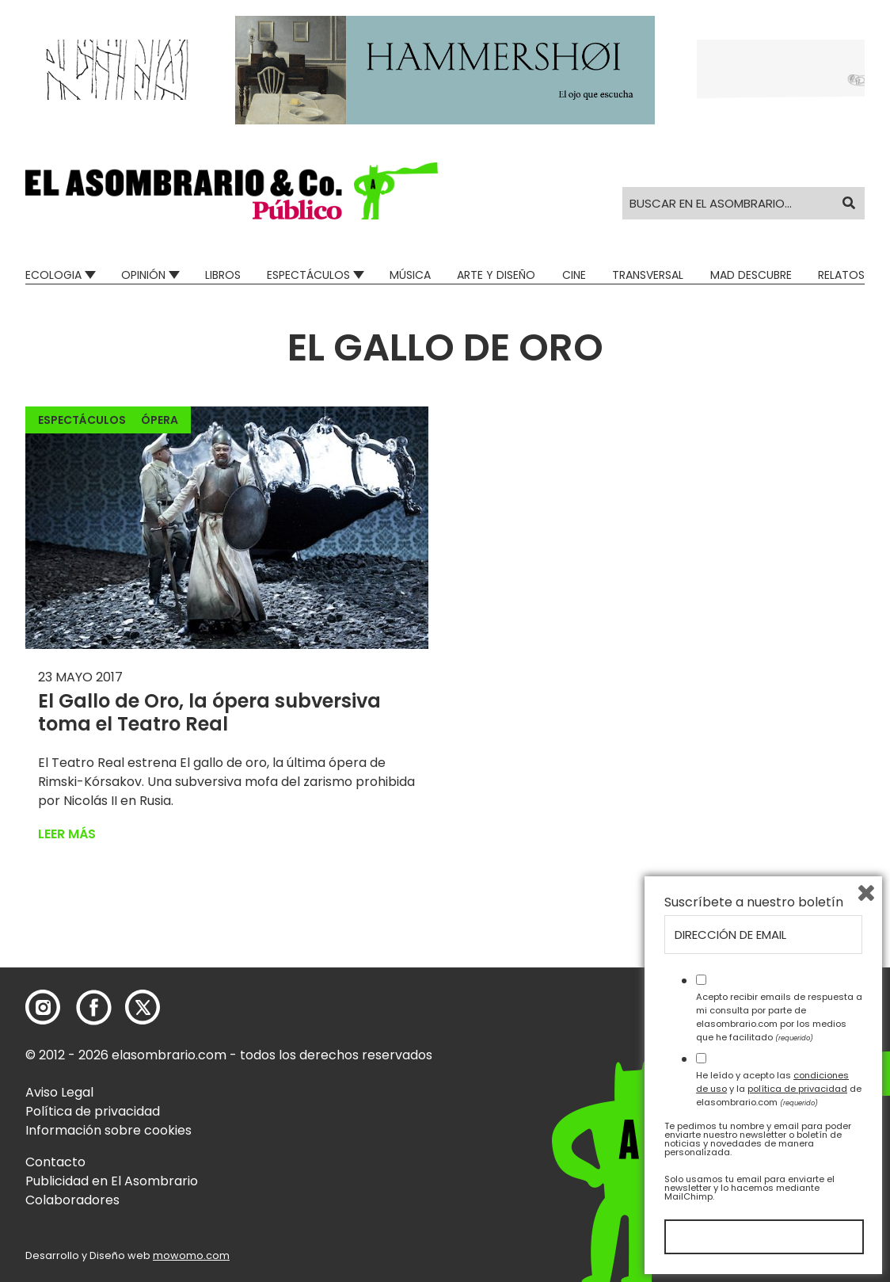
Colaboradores (72, 1200)
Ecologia (53, 275)
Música (410, 275)
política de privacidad (797, 1088)
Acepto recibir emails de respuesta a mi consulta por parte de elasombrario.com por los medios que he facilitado (779, 1016)
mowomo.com (191, 1255)
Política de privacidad (92, 1111)
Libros (223, 275)
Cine (574, 275)
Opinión (143, 275)
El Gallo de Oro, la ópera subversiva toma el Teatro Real (209, 712)
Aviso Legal (59, 1092)
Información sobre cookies (108, 1130)
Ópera (159, 420)
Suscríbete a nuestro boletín (753, 902)
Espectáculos (308, 275)
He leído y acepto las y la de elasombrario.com (778, 1088)
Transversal (647, 275)
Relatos (841, 275)
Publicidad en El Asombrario (111, 1181)
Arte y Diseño (496, 275)
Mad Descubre (751, 275)
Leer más (67, 834)
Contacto (55, 1162)
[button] (231, 190)
